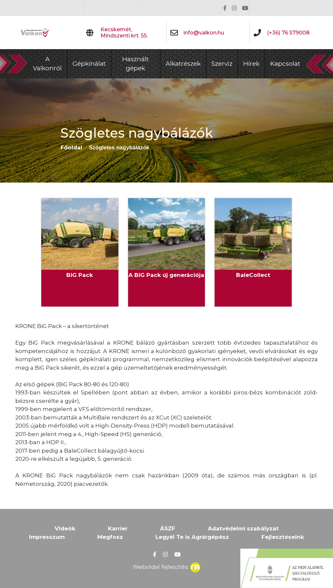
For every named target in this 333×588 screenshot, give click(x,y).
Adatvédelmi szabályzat (243, 528)
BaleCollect (253, 275)
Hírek (251, 63)
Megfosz (110, 537)
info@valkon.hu (203, 33)
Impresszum (47, 537)
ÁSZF (167, 528)
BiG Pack (79, 275)
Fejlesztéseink (282, 537)
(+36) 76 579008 (288, 33)
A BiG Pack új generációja (166, 275)
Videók (65, 528)
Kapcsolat (285, 63)
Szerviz (222, 63)
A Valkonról (47, 63)
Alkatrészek (183, 63)
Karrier (117, 528)
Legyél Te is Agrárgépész (192, 537)
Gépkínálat (89, 63)
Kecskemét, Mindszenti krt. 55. (124, 32)
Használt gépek (135, 63)
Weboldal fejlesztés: (166, 566)
